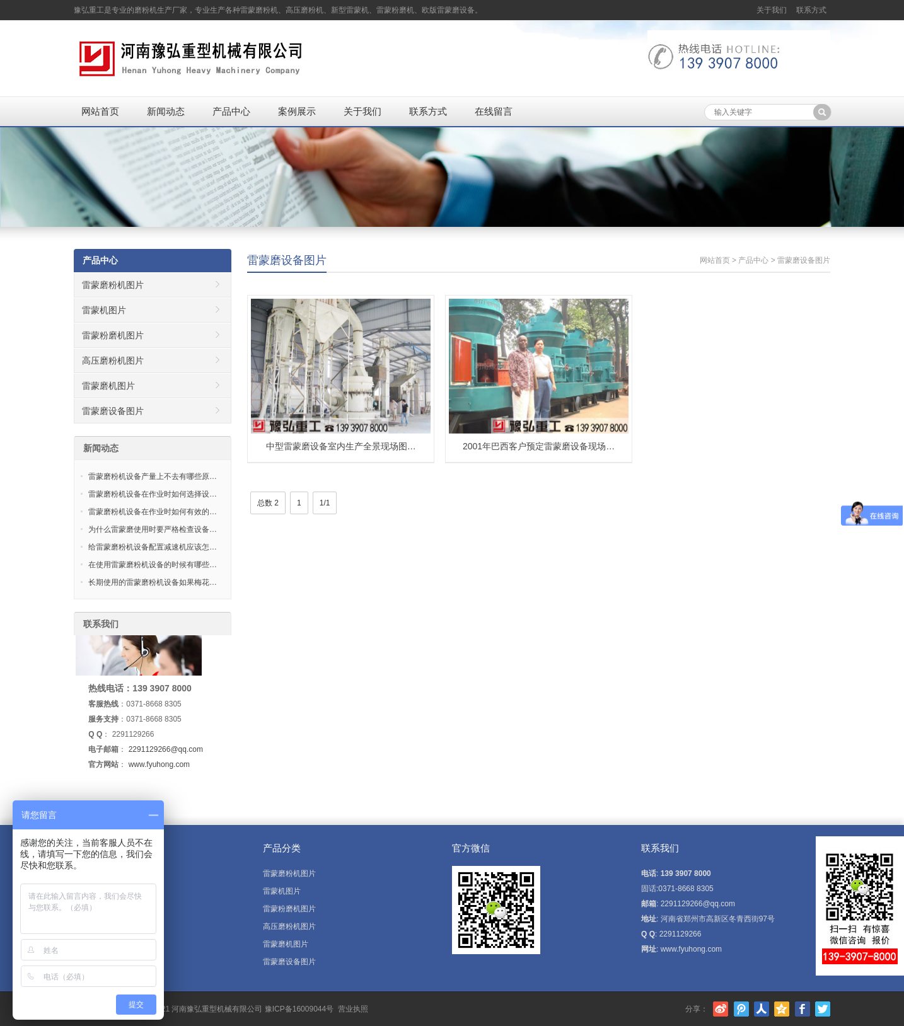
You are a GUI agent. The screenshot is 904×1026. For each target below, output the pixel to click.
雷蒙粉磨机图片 (113, 335)
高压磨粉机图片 (113, 360)
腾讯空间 (781, 1009)
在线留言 (494, 111)
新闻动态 (166, 111)
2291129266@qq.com (166, 749)
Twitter (822, 1009)
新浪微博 (720, 1009)
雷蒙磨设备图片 (287, 260)
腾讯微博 (741, 1009)
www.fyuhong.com (159, 764)
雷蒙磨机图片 (108, 386)
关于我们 (771, 10)
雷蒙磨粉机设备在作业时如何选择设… (152, 494)
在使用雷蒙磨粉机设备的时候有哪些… (152, 564)
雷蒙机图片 (104, 310)
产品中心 (231, 111)
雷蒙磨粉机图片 (113, 285)
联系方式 (811, 10)
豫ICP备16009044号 (299, 1009)
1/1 (325, 503)
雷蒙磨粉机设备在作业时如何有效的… (152, 511)
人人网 (761, 1009)
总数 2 (268, 503)
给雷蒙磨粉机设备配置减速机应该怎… (152, 547)
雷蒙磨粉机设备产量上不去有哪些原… (152, 476)
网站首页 (100, 111)
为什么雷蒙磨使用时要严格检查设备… (152, 529)
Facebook (802, 1009)
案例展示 (297, 111)
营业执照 (353, 1009)
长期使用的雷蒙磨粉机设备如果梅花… (152, 582)
